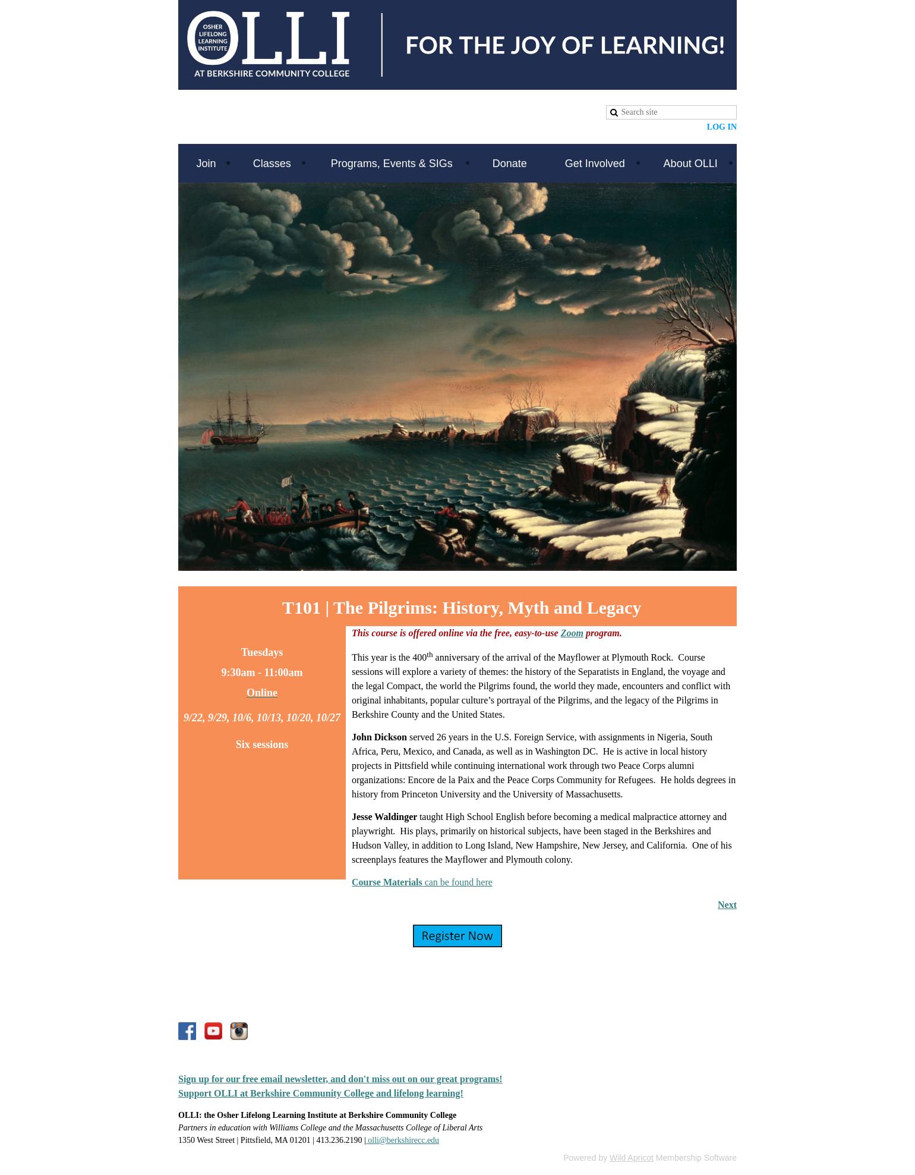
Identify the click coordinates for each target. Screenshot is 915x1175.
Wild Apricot (632, 1158)
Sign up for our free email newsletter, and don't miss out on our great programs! (340, 1079)
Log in (722, 126)
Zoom (572, 633)
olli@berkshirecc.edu (402, 1140)
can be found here (422, 882)
